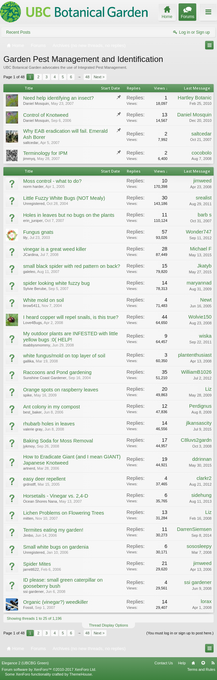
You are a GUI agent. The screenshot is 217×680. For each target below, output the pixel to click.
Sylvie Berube (34, 289)
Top (203, 663)
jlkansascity (199, 423)
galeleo (29, 272)
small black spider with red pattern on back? (71, 266)
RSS (213, 663)
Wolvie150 (200, 317)
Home (193, 663)
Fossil (28, 607)
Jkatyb (204, 266)
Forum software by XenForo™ (49, 669)
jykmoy (29, 446)
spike (27, 395)
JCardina (30, 255)
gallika (28, 361)
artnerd (29, 468)
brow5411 (31, 306)
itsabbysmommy (36, 345)
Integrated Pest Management (102, 67)
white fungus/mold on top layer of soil (64, 355)
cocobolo (201, 153)
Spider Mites (37, 564)
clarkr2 (204, 478)
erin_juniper (33, 220)
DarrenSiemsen (194, 529)
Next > (99, 77)
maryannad (199, 283)
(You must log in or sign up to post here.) (180, 633)
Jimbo (28, 535)
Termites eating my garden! (53, 530)
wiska (205, 336)
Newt (206, 300)
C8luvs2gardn (196, 440)
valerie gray (33, 429)
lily (25, 238)
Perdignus (200, 406)
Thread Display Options (108, 625)
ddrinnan (202, 459)
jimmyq (29, 159)
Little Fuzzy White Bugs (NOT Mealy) (64, 198)
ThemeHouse (80, 674)
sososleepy (199, 546)
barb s (205, 214)
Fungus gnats (38, 232)
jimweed (202, 180)
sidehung (201, 495)
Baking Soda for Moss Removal (58, 440)
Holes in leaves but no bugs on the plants (68, 215)
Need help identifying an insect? (58, 98)
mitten (28, 518)
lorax (206, 601)
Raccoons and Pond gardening (57, 372)
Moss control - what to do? (52, 181)
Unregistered (34, 203)
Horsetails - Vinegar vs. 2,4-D (55, 496)
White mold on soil (43, 300)
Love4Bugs (32, 323)
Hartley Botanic (195, 97)
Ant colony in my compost (51, 406)
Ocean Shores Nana (40, 501)
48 (87, 77)
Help (182, 663)
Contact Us (163, 663)
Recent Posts (18, 32)
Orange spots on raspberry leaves (60, 389)
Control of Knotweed (45, 115)
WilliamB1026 (196, 372)
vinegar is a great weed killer (54, 249)
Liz (208, 389)
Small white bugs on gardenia (55, 547)
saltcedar (30, 143)
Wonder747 (199, 231)
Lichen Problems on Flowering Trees (63, 513)
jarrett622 (31, 569)
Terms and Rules (201, 669)
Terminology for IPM (45, 153)
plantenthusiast (195, 355)
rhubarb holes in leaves (49, 423)
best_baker (32, 412)
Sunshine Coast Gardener (44, 378)
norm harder (33, 186)
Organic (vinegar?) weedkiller (55, 602)
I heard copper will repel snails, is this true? (70, 317)
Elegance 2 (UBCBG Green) (25, 663)
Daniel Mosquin (36, 103)
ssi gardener (33, 591)
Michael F (201, 249)
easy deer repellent (44, 479)
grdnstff (29, 484)
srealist (204, 197)
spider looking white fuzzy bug (56, 283)
